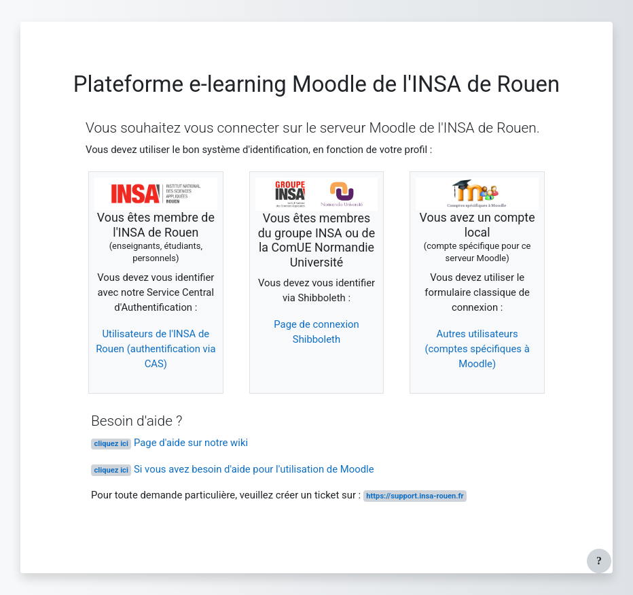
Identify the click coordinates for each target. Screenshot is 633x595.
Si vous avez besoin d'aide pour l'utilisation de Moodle (232, 469)
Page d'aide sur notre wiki (169, 443)
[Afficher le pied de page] (599, 561)
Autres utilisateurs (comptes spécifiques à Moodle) (476, 349)
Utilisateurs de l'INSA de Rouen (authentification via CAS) (155, 349)
